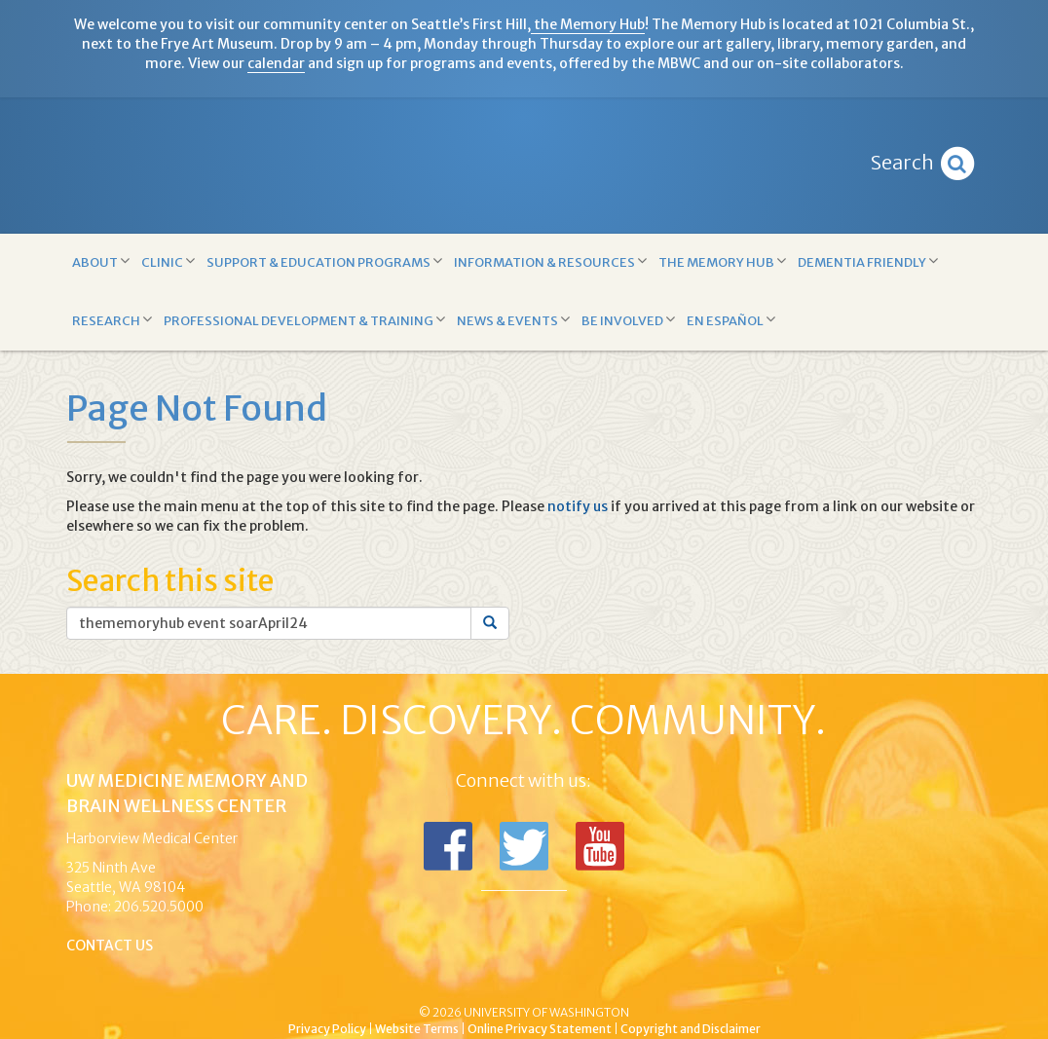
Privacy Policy (327, 1028)
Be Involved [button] (628, 320)
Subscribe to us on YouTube (600, 846)
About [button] (101, 261)
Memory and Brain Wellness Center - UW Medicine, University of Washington (523, 165)
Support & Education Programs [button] (324, 261)
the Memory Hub (588, 24)
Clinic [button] (168, 261)
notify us (577, 506)
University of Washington (607, 979)
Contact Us (109, 945)
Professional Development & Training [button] (304, 320)
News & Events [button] (513, 320)
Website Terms (417, 1028)
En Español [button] (731, 320)
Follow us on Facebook (448, 846)
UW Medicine (363, 979)
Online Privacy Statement (540, 1028)
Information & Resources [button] (550, 261)
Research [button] (112, 320)
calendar (276, 63)
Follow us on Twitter (524, 846)
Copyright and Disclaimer (690, 1028)
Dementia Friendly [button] (868, 261)
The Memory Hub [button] (722, 261)
